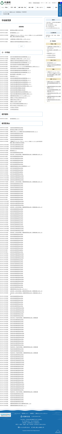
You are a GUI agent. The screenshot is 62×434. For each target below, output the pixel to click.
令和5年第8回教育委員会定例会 (16, 211)
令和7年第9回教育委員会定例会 (16, 152)
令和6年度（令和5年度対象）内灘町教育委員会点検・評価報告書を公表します (26, 181)
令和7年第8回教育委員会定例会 (16, 156)
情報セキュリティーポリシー (41, 413)
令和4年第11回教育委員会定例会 (17, 228)
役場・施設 (57, 7)
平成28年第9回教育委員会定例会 (17, 389)
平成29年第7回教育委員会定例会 (17, 370)
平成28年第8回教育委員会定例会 (17, 393)
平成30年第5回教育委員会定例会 (17, 348)
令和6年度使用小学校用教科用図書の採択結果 (19, 68)
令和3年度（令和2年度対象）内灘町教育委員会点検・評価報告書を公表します (26, 291)
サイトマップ (17, 413)
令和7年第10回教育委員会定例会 (17, 148)
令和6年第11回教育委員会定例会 (17, 177)
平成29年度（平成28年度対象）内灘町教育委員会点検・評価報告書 (24, 352)
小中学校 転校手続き (14, 109)
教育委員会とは (13, 150)
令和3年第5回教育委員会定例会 (16, 267)
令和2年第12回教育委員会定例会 (17, 277)
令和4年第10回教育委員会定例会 (17, 230)
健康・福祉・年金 (22, 7)
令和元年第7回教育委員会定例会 (16, 319)
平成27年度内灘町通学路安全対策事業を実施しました (21, 93)
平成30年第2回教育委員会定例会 (17, 356)
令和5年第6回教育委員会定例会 (16, 214)
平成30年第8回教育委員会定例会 (17, 341)
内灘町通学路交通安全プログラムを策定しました (20, 95)
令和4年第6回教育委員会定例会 (16, 240)
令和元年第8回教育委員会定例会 (16, 315)
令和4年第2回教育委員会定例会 (16, 248)
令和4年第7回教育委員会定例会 (16, 238)
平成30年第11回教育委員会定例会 (17, 335)
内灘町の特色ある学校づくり (16, 99)
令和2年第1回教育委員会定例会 (16, 306)
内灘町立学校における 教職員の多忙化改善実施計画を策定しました (24, 131)
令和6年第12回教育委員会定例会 (17, 175)
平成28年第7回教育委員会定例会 (17, 395)
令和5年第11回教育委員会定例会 (17, 203)
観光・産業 (31, 7)
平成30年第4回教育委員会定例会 (17, 350)
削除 (8, 13)
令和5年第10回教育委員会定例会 (17, 205)
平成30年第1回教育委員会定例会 (17, 358)
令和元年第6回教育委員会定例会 (16, 321)
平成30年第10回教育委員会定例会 (17, 337)
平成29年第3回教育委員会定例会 (17, 376)
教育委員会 (18, 12)
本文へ (30, 2)
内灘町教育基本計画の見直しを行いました (19, 289)
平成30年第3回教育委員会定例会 (17, 354)
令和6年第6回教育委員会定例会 (16, 189)
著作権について (25, 413)
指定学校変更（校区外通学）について (18, 74)
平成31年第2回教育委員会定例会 (17, 329)
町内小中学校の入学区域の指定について (18, 105)
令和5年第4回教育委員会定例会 (16, 218)
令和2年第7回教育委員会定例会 (16, 287)
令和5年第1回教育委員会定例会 (16, 224)
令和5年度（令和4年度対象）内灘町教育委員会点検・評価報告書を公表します (26, 207)
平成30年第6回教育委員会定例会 (17, 345)
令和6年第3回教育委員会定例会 (16, 195)
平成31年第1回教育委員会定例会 (17, 331)
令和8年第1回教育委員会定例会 (16, 139)
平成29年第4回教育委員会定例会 (17, 378)
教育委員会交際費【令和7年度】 (16, 30)
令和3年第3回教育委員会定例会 (16, 271)
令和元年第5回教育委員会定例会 (16, 323)
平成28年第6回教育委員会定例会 (17, 397)
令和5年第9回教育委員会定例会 (16, 209)
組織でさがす (12, 12)
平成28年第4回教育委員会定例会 (17, 401)
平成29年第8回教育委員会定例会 (17, 368)
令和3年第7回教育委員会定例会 (16, 263)
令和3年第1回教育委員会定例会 (16, 275)
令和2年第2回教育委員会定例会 (16, 304)
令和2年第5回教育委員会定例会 (16, 298)
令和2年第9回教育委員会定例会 (16, 283)
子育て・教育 (13, 7)
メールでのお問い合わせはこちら (53, 27)
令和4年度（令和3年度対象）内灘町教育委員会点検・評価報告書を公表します (26, 232)
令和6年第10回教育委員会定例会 (17, 179)
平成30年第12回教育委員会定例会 (17, 333)
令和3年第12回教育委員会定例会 (17, 253)
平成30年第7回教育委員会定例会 (17, 343)
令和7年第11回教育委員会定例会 (17, 146)
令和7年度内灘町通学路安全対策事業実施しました (20, 56)
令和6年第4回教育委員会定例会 (16, 193)
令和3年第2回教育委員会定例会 (16, 273)
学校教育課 (5, 13)
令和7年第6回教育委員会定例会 (16, 160)
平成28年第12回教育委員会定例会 (17, 384)
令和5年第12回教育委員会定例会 (17, 201)
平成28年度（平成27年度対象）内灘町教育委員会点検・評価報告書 (24, 391)
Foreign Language (36, 2)
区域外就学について (14, 76)
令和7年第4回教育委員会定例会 (16, 164)
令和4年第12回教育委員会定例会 (17, 226)
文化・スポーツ (40, 7)
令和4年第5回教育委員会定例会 (16, 242)
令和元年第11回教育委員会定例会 (17, 309)
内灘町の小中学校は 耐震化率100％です (18, 97)
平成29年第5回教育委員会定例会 (17, 374)
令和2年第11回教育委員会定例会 (17, 279)
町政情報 (49, 7)
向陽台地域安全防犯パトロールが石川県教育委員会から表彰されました (24, 66)
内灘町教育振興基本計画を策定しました (18, 405)
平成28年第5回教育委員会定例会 (17, 399)
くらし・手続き (4, 7)
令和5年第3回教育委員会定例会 (16, 220)
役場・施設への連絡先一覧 (38, 427)
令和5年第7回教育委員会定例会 (16, 213)
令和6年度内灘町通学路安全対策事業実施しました (20, 62)
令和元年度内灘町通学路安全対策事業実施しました (20, 82)
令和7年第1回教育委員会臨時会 (16, 172)
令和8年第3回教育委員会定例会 (16, 133)
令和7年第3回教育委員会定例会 (16, 168)
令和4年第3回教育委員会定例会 (16, 246)
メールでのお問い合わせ (25, 427)
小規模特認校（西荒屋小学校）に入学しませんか (20, 39)
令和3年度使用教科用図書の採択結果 (17, 88)
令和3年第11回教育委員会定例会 (17, 255)
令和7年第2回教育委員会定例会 (16, 170)
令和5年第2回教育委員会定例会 (16, 222)
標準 (46, 2)
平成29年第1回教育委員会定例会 (17, 382)
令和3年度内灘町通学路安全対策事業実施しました (20, 78)
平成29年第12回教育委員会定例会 (17, 360)
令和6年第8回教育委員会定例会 (16, 185)
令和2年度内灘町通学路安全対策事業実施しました (20, 80)
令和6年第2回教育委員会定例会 (16, 197)
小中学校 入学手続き (14, 107)
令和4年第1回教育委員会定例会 (16, 252)
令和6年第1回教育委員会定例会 (16, 199)
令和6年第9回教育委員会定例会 (16, 183)
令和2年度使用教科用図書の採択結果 (17, 89)
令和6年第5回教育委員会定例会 (16, 191)
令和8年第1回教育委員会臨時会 (16, 137)
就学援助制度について (14, 32)
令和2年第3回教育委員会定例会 (16, 302)
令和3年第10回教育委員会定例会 (17, 257)
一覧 (21, 46)
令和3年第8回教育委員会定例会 (16, 261)
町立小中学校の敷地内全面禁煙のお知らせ (19, 103)
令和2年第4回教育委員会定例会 (16, 300)
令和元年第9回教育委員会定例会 (16, 313)
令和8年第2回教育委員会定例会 (16, 135)
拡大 (49, 2)
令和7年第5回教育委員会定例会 (16, 162)
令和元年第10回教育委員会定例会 (17, 311)
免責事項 (32, 413)
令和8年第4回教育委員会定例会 (16, 127)
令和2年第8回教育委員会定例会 (16, 285)
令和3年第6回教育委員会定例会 (16, 265)
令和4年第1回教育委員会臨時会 (16, 250)
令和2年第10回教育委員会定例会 (17, 281)
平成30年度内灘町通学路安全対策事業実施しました (20, 84)
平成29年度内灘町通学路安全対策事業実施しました (20, 91)
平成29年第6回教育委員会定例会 (17, 372)
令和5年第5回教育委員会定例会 (16, 216)
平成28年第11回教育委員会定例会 (17, 386)
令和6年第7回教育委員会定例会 (16, 187)
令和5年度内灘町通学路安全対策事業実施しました (20, 70)
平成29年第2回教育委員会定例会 (17, 380)
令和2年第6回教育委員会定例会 (16, 296)
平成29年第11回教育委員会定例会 (17, 362)
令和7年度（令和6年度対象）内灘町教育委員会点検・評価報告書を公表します (26, 154)
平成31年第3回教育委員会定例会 (17, 327)
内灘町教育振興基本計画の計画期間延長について (20, 166)
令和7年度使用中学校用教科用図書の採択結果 (19, 64)
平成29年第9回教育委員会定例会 (17, 366)
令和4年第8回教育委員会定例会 (16, 236)
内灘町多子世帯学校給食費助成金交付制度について (20, 41)
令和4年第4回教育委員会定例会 (16, 244)
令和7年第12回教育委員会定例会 (17, 144)
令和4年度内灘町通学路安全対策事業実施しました (20, 72)
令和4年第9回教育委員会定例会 (16, 234)
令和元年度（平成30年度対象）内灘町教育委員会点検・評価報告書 (24, 317)
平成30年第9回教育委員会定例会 (17, 339)
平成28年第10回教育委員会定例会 (17, 387)
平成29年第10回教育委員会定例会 (17, 364)
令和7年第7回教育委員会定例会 (16, 158)
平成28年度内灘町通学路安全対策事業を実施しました (21, 86)
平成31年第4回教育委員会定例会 (17, 325)
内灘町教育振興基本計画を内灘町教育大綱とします (20, 403)
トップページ (6, 12)
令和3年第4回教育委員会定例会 (16, 269)
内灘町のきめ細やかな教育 (15, 101)
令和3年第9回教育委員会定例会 (16, 259)
